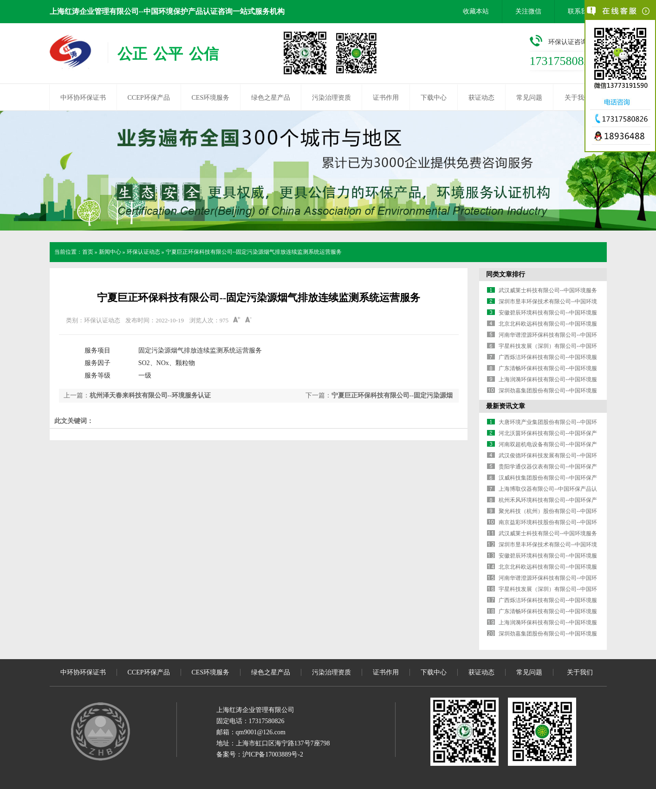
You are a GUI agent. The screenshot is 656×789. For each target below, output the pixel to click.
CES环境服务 (211, 97)
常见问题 (529, 97)
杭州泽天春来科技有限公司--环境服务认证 (150, 395)
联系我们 (581, 11)
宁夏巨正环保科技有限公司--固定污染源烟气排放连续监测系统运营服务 (254, 252)
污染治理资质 (331, 97)
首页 (87, 252)
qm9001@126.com (261, 732)
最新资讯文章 (505, 406)
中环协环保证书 (83, 97)
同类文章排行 (505, 274)
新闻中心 (110, 252)
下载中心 (434, 97)
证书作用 (386, 97)
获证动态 (481, 97)
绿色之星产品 (270, 97)
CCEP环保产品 (149, 97)
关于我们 (578, 97)
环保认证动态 (143, 252)
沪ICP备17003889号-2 (272, 754)
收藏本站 (476, 11)
